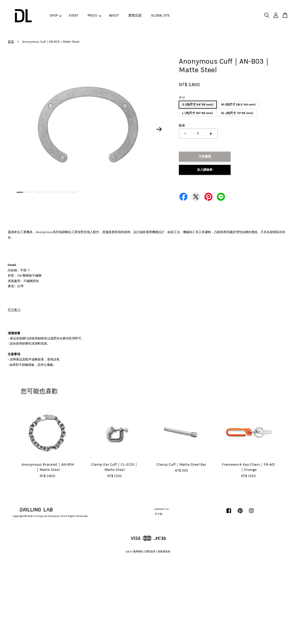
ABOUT (114, 15)
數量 (182, 125)
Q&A (128, 551)
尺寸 (182, 98)
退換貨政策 (163, 551)
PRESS (94, 15)
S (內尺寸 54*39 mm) (197, 104)
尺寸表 (12, 309)
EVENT (73, 15)
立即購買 (205, 156)
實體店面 (135, 15)
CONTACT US (162, 509)
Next (159, 129)
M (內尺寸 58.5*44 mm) (238, 104)
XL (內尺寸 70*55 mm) (237, 113)
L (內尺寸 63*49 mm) (197, 113)
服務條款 (138, 551)
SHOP (56, 15)
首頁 (11, 41)
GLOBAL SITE (160, 15)
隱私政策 (150, 551)
